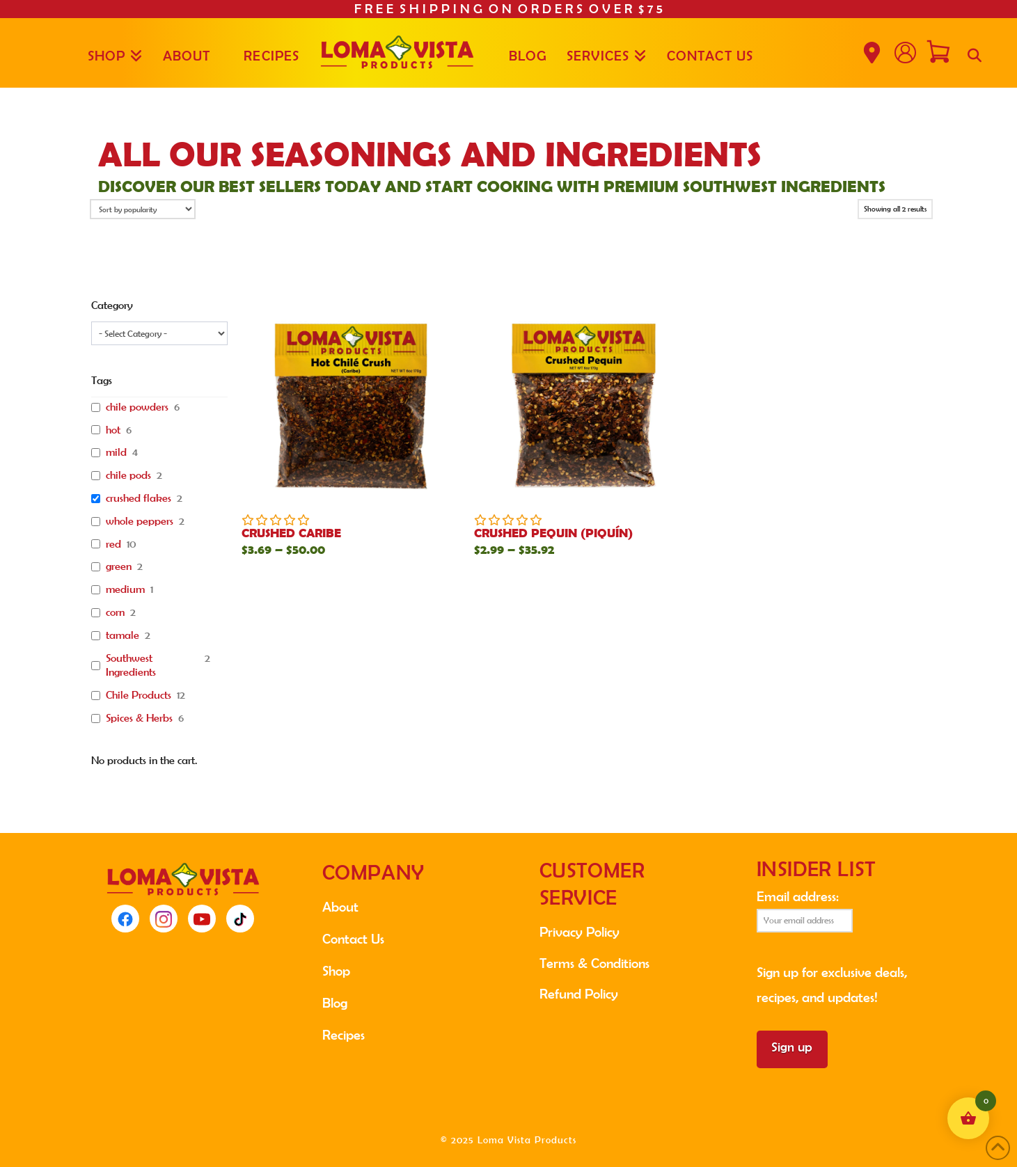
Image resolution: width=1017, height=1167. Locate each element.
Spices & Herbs (139, 718)
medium (125, 589)
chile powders (137, 407)
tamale (122, 635)
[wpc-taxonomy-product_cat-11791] (159, 333)
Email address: (805, 910)
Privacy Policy (579, 931)
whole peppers (139, 521)
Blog (334, 1002)
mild (116, 452)
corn (115, 612)
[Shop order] (143, 209)
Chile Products (138, 695)
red (113, 544)
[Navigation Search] (974, 53)
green (119, 566)
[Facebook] (125, 918)
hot (113, 430)
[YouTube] (202, 918)
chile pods (128, 475)
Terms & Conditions (594, 963)
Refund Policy (578, 993)
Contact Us (353, 938)
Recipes (343, 1034)
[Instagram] (164, 918)
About (340, 906)
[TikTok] (240, 918)
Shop (336, 970)
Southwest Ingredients (131, 665)
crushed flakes (138, 498)
